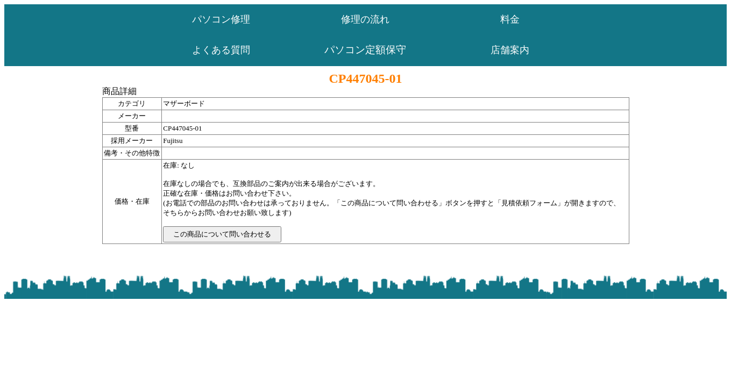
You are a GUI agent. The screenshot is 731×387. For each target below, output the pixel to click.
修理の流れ (365, 19)
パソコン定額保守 (365, 49)
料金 (510, 19)
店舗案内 (510, 50)
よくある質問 (221, 50)
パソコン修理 (221, 19)
